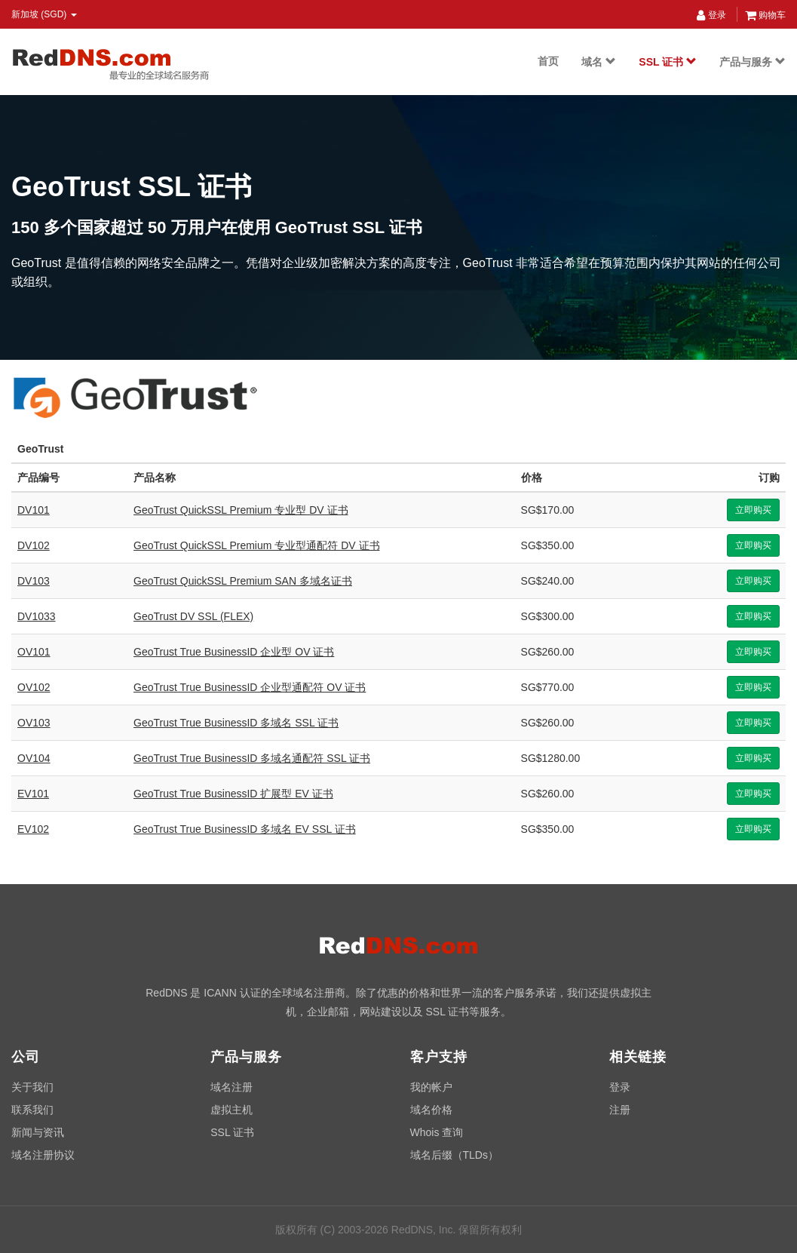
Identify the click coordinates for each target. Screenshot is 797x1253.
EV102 (33, 829)
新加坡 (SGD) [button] (44, 14)
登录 (711, 15)
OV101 (34, 652)
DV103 (33, 581)
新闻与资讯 (37, 1132)
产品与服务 (752, 62)
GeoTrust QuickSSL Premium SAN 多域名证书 (242, 581)
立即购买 (753, 510)
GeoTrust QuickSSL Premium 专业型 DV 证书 (240, 510)
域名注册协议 (43, 1155)
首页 (548, 61)
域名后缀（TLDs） (454, 1155)
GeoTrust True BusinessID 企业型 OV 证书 (233, 652)
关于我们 (32, 1087)
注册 (619, 1110)
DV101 (33, 510)
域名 (598, 62)
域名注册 (231, 1087)
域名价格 (431, 1110)
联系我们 (32, 1110)
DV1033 (36, 616)
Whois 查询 (437, 1132)
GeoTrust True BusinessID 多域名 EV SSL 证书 (244, 829)
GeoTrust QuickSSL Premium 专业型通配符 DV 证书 (256, 545)
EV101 (33, 794)
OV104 (34, 758)
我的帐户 (431, 1087)
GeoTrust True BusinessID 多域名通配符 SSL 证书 (251, 758)
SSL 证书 (668, 62)
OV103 (34, 723)
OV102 (34, 687)
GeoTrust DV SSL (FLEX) (193, 616)
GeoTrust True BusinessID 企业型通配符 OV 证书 (249, 687)
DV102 (33, 545)
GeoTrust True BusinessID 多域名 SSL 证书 (236, 723)
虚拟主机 (231, 1110)
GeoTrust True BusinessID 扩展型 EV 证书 (233, 794)
